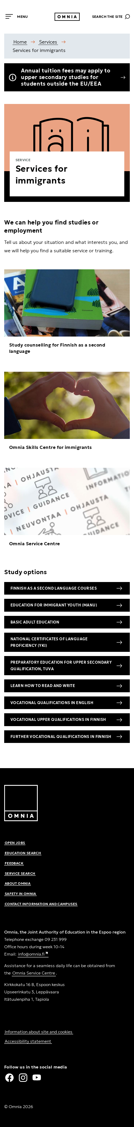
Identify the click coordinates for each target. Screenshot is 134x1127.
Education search (23, 853)
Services (48, 42)
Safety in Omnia (20, 894)
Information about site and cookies (38, 1031)
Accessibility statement (28, 1041)
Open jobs (15, 843)
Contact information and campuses (41, 904)
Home (20, 42)
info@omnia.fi (33, 954)
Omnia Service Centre (33, 973)
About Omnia (17, 883)
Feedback (14, 863)
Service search (20, 873)
